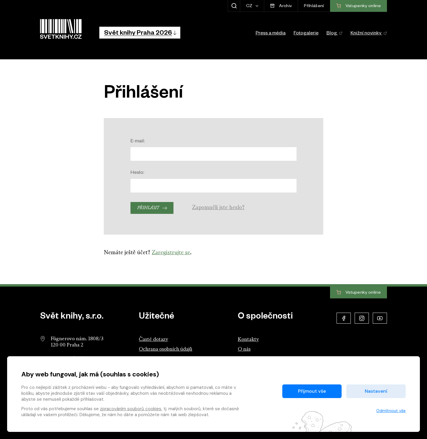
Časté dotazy (153, 339)
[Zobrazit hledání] (234, 6)
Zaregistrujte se (171, 253)
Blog (334, 33)
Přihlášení (314, 6)
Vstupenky (358, 292)
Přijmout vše (312, 391)
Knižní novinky (368, 33)
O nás (244, 349)
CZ (250, 6)
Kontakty (248, 339)
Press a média (271, 33)
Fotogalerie (306, 33)
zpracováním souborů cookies (130, 409)
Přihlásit (148, 208)
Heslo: (137, 173)
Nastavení (376, 391)
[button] (139, 33)
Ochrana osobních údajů (165, 349)
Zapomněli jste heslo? (218, 208)
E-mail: (137, 141)
